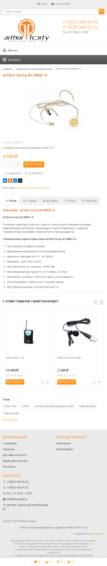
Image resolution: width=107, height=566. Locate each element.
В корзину (33, 164)
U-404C (25, 406)
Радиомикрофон (87, 406)
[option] (27, 347)
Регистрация (60, 3)
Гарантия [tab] (89, 200)
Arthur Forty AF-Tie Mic (69, 357)
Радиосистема (11, 413)
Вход (42, 3)
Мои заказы (63, 443)
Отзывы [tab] (29, 200)
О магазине (10, 443)
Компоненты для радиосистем (33, 187)
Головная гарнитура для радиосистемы (54, 406)
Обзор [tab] (11, 200)
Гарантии (8, 449)
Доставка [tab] (50, 200)
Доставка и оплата (14, 455)
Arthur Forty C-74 (15, 357)
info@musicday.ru (17, 499)
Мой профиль (64, 449)
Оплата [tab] (70, 200)
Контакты (9, 466)
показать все (10, 419)
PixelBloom (98, 533)
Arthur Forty (10, 406)
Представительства (15, 460)
